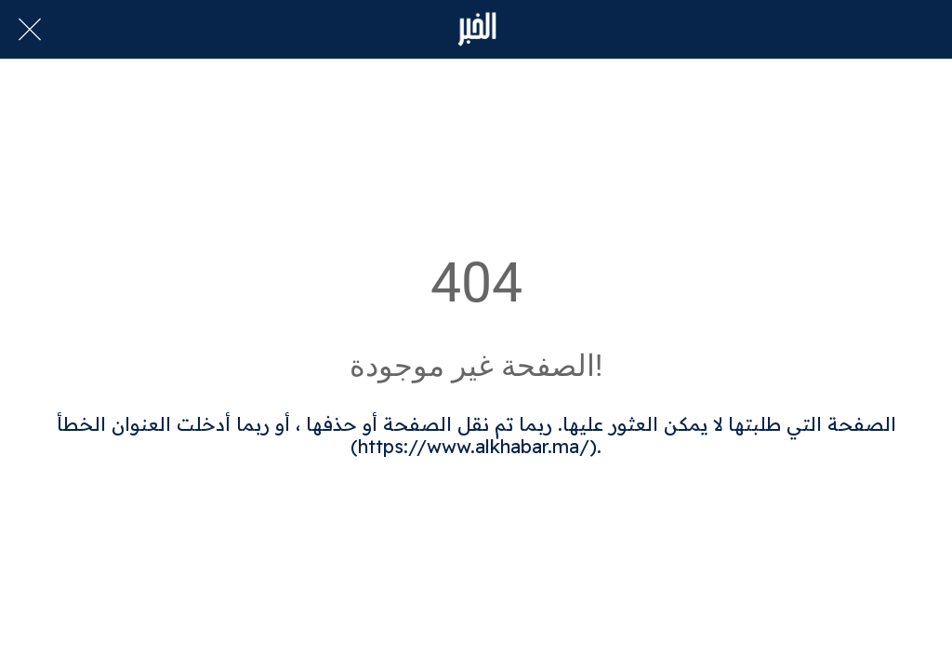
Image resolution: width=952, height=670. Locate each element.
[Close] (30, 30)
